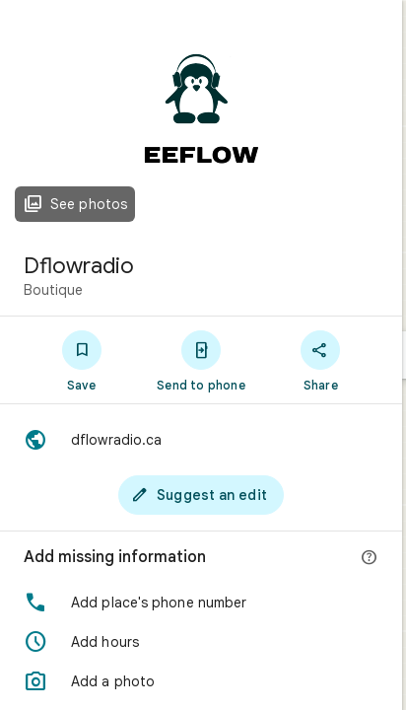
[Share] (320, 359)
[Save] (81, 359)
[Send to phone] (200, 359)
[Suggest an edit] (201, 495)
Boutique (53, 290)
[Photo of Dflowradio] (201, 118)
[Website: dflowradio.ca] (201, 440)
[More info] (369, 558)
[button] (201, 602)
